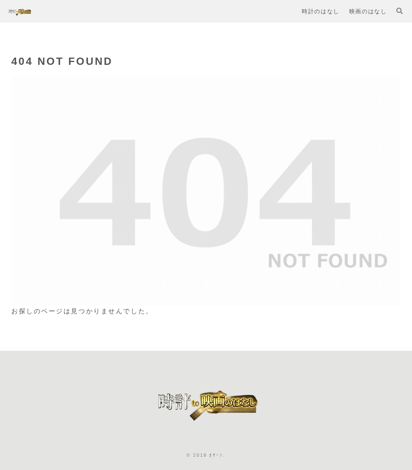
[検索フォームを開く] (399, 11)
